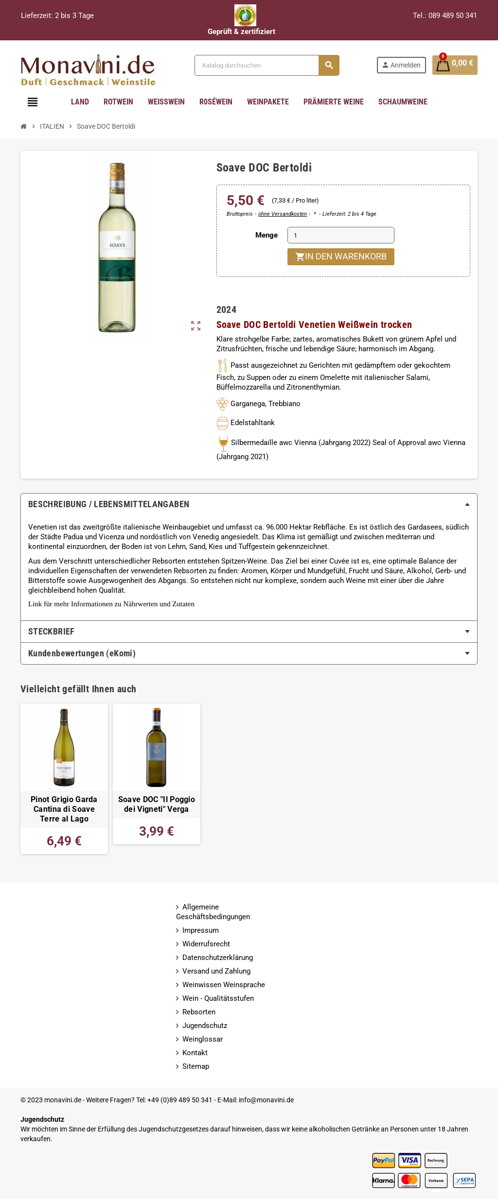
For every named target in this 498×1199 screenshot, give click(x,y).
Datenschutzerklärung (217, 957)
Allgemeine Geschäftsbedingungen (213, 912)
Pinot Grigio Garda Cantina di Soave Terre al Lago (64, 809)
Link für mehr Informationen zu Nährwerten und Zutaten (111, 604)
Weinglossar (202, 1039)
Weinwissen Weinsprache (223, 984)
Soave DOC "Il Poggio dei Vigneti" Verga (156, 804)
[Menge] (340, 235)
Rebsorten (198, 1012)
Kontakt (195, 1052)
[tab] (249, 504)
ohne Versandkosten (282, 214)
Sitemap (195, 1066)
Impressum (200, 930)
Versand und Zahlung (216, 971)
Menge (266, 235)
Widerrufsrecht (206, 944)
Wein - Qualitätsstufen (218, 998)
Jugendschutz (204, 1025)
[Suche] (266, 65)
